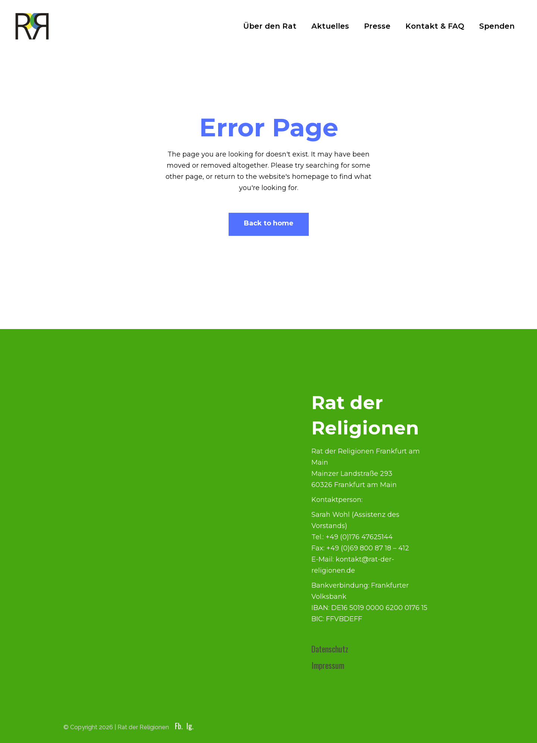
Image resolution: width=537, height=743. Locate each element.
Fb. (179, 725)
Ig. (190, 725)
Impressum (327, 665)
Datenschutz (329, 649)
